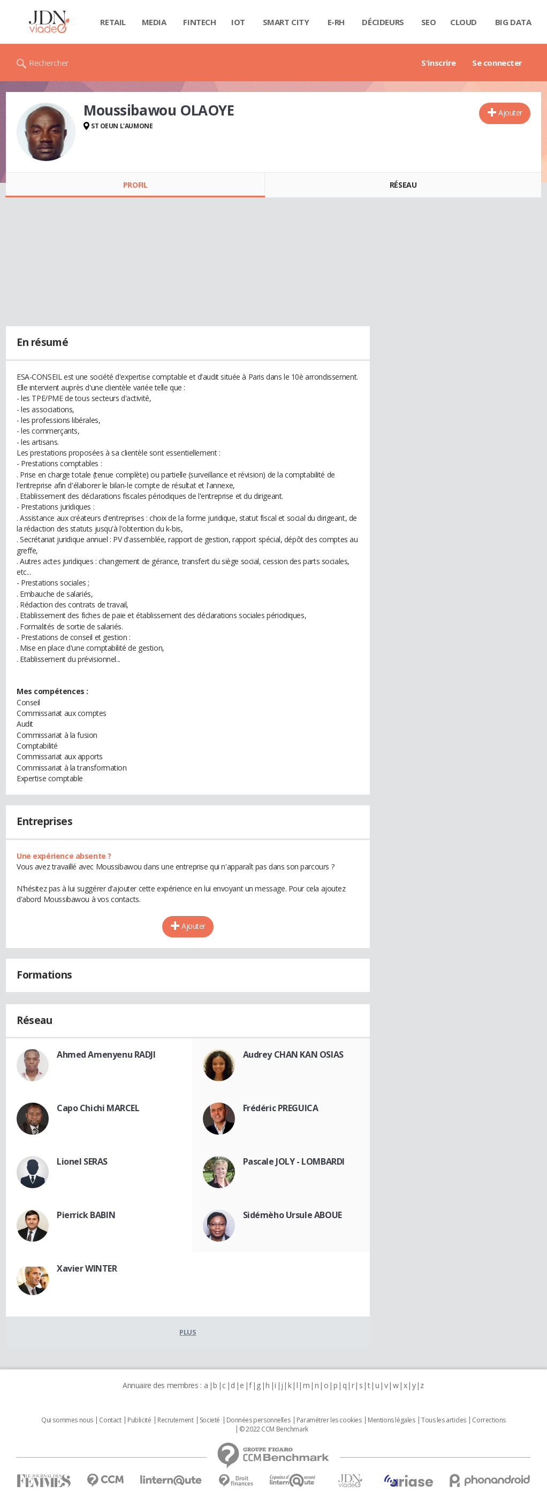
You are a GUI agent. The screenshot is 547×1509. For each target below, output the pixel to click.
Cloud (463, 22)
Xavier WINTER (87, 1268)
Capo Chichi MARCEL (98, 1108)
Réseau (403, 185)
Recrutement (175, 1420)
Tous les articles (443, 1420)
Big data (513, 22)
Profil (135, 185)
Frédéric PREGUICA (280, 1108)
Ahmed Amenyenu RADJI (106, 1054)
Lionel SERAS (82, 1161)
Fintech (199, 22)
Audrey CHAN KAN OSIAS (293, 1054)
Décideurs (383, 22)
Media (154, 22)
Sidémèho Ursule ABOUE (292, 1215)
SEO (428, 22)
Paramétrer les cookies (329, 1420)
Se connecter (497, 62)
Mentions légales (391, 1420)
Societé (210, 1420)
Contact (110, 1420)
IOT (238, 22)
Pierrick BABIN (86, 1215)
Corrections (488, 1420)
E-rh (336, 22)
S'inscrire (438, 62)
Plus (187, 1332)
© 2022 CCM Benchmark (273, 1429)
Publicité (139, 1420)
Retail (112, 22)
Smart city (286, 22)
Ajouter (510, 112)
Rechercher (49, 62)
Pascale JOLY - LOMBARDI (294, 1161)
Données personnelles (258, 1420)
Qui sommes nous (67, 1420)
